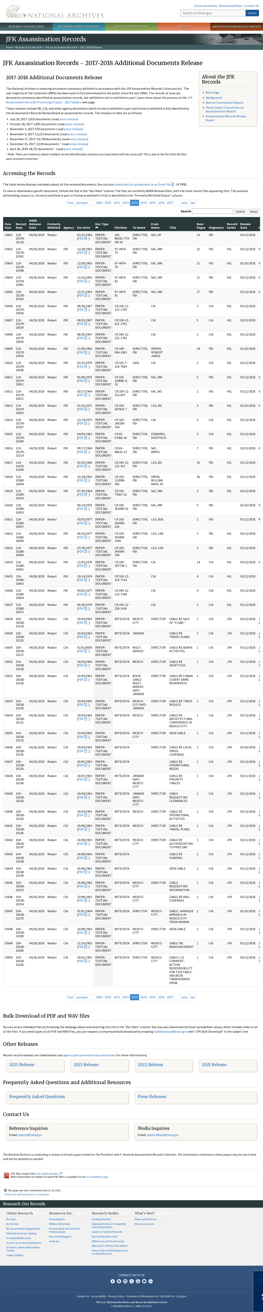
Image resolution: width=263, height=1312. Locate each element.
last (193, 203)
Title (172, 227)
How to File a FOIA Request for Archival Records (110, 1252)
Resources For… (61, 1213)
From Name (155, 225)
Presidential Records (18, 1238)
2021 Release (214, 1064)
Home (9, 47)
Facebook (112, 1281)
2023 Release (85, 1064)
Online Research (19, 1213)
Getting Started (101, 1219)
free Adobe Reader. (49, 1173)
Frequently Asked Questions (37, 1096)
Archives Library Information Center (23, 1249)
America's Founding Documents (236, 27)
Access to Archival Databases (23, 1243)
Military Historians (59, 1224)
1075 (152, 203)
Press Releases (152, 1096)
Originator (216, 227)
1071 (117, 203)
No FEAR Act (168, 1296)
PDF (81, 238)
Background (214, 98)
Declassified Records (104, 1236)
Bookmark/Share (230, 6)
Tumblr (131, 1281)
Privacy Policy (116, 1296)
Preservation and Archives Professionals (64, 1230)
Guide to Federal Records (107, 1232)
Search (252, 13)
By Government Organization (23, 1228)
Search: (186, 211)
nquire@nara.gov (30, 1135)
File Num (121, 227)
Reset (253, 211)
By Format (12, 1224)
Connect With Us (131, 1275)
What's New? (145, 1213)
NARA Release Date (35, 224)
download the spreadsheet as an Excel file (142, 184)
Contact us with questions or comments (26, 1194)
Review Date (245, 225)
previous (82, 203)
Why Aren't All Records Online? (110, 1246)
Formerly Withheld (53, 225)
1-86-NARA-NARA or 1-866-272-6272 (131, 1306)
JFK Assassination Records (61, 47)
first (71, 203)
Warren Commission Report (224, 102)
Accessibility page (97, 1177)
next (185, 203)
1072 (126, 203)
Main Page (213, 92)
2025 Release (21, 1064)
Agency (69, 227)
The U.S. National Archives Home (54, 11)
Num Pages (201, 225)
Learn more (228, 1305)
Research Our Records (26, 27)
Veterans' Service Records (78, 27)
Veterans (54, 1241)
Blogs (144, 1281)
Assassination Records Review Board (226, 118)
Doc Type (102, 225)
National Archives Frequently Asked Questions (109, 1225)
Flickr (150, 1281)
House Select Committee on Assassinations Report (225, 109)
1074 (143, 203)
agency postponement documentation (89, 1055)
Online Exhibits (14, 1255)
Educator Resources (131, 27)
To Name (139, 227)
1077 (170, 203)
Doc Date (83, 227)
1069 (99, 203)
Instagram (125, 1281)
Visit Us (184, 27)
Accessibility (98, 1296)
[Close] (258, 1275)
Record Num (21, 225)
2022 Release (150, 1064)
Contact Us (251, 6)
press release (68, 119)
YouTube (138, 1281)
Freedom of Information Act (142, 1296)
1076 (161, 203)
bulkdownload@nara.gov (170, 1031)
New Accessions (144, 1224)
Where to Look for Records (108, 1241)
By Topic (11, 1219)
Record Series (232, 225)
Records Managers (60, 1236)
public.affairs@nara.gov (162, 1135)
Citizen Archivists (205, 6)
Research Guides (105, 1213)
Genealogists (57, 1219)
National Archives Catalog (21, 1233)
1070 (108, 203)
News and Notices (145, 1219)
